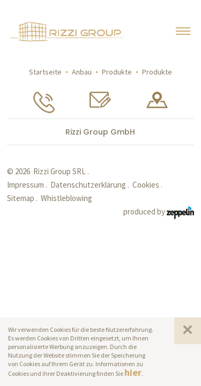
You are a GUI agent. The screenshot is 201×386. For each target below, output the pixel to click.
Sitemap (20, 198)
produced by (158, 212)
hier (133, 372)
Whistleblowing (66, 198)
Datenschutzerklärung (88, 185)
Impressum (25, 185)
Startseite (45, 72)
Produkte (117, 72)
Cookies (145, 185)
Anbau (82, 72)
